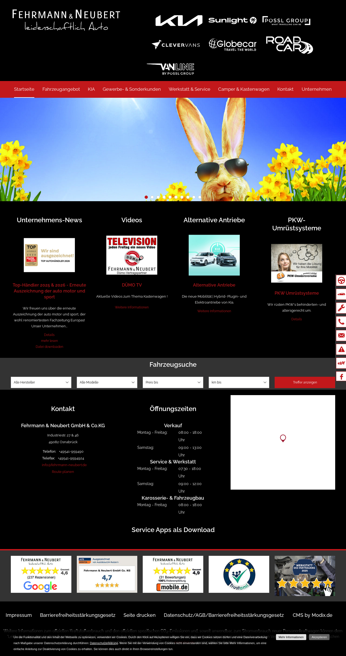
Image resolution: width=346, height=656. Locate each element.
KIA (91, 89)
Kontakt (285, 89)
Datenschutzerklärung (104, 643)
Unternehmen (317, 89)
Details (49, 335)
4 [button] (164, 197)
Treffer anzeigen (305, 382)
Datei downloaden (49, 347)
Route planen (63, 472)
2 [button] (152, 197)
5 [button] (170, 197)
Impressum (19, 615)
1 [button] (146, 197)
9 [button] (193, 197)
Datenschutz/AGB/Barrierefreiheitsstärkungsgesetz (224, 615)
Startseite (24, 89)
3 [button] (158, 197)
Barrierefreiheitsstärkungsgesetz (77, 615)
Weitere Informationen (132, 307)
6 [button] (176, 197)
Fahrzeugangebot (61, 89)
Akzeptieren (319, 637)
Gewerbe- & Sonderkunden (132, 89)
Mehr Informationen (291, 637)
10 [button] (199, 197)
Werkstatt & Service (189, 89)
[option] (173, 149)
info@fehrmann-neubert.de (64, 465)
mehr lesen (49, 341)
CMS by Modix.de (312, 615)
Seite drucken (140, 615)
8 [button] (187, 197)
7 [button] (182, 197)
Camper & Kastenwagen (244, 89)
